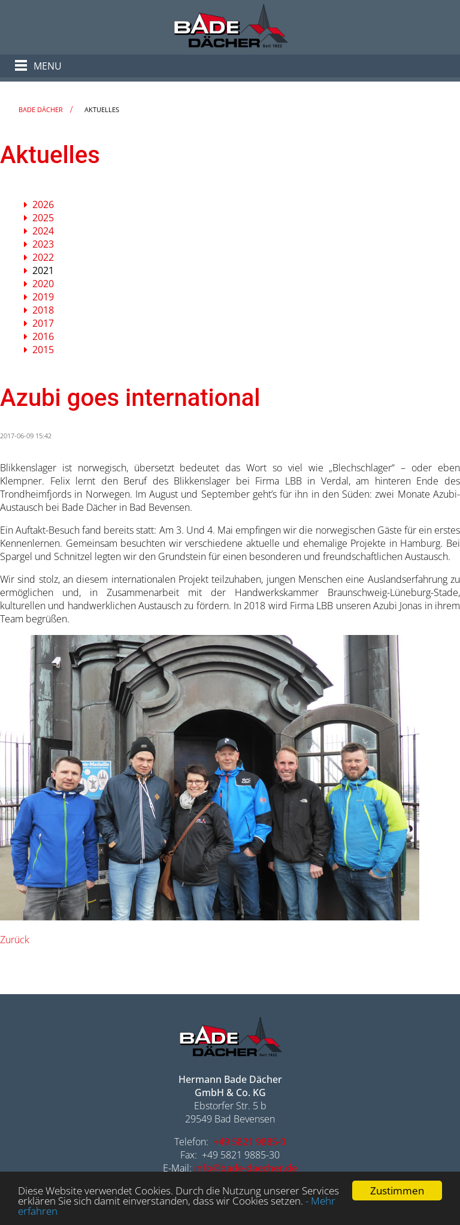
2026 (43, 204)
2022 (43, 257)
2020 (43, 283)
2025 (43, 217)
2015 (43, 349)
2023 (43, 244)
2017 (43, 323)
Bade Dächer (41, 109)
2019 (43, 296)
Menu (48, 66)
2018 (43, 310)
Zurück (14, 939)
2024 (43, 230)
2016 (43, 336)
